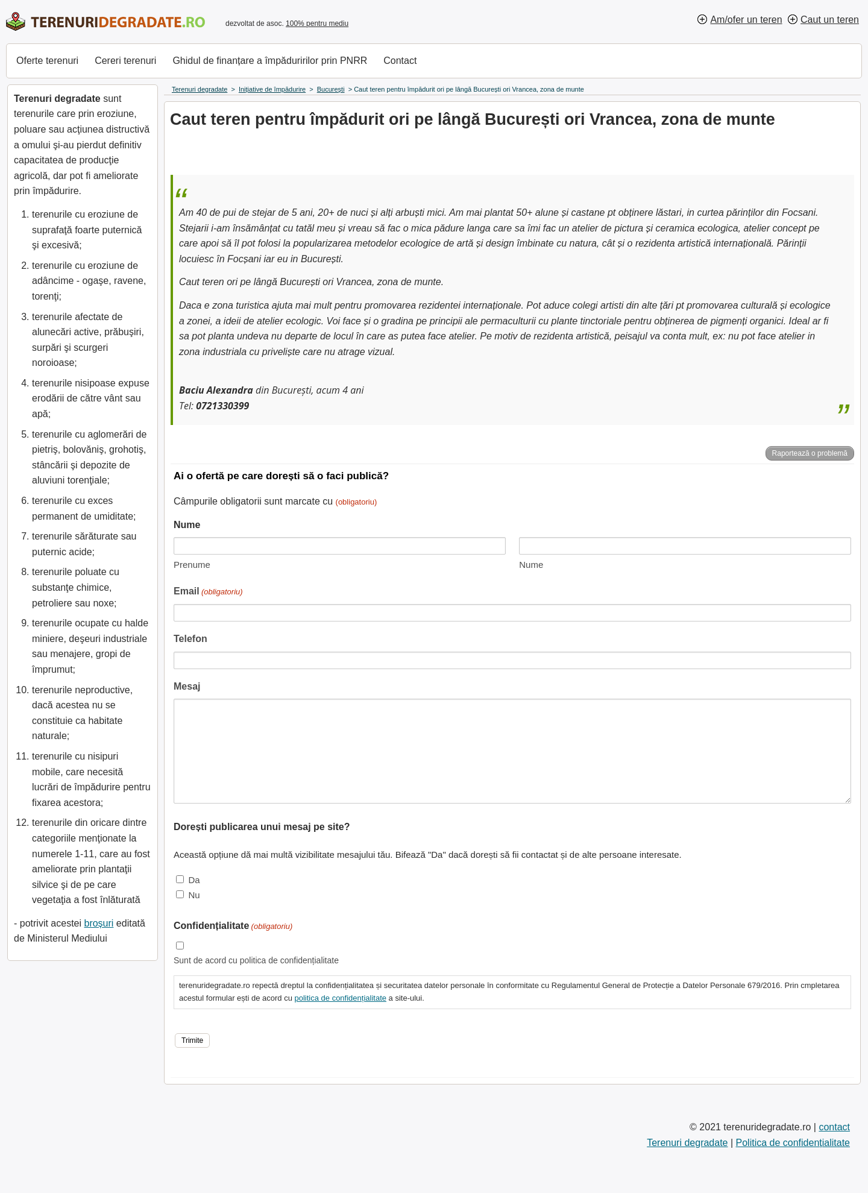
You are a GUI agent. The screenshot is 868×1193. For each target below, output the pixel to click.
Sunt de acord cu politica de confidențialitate (256, 960)
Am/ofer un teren (746, 19)
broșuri (98, 923)
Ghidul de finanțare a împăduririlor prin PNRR (269, 60)
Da (194, 880)
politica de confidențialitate (340, 998)
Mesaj (187, 686)
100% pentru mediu (317, 23)
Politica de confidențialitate (793, 1143)
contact (834, 1127)
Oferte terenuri (47, 60)
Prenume (192, 564)
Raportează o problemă (810, 453)
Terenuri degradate (687, 1143)
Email (208, 592)
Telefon (190, 639)
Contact (400, 60)
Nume (531, 564)
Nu (194, 895)
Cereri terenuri (125, 60)
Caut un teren (829, 19)
